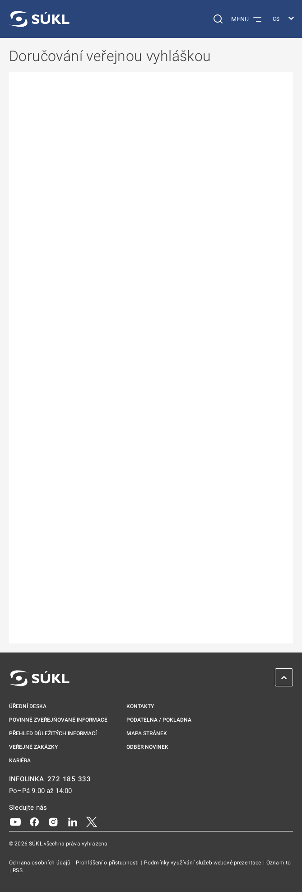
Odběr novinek (147, 747)
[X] (91, 821)
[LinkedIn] (72, 821)
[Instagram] (53, 821)
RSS (17, 870)
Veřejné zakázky (33, 747)
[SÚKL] (39, 19)
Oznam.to (278, 862)
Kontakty (140, 706)
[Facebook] (34, 821)
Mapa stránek (146, 733)
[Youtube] (15, 821)
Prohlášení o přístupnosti (108, 862)
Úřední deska (27, 706)
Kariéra (20, 760)
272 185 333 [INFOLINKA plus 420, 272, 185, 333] (69, 779)
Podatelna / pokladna (158, 720)
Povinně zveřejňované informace (58, 720)
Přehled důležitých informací (53, 733)
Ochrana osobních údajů (40, 862)
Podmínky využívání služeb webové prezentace (203, 862)
